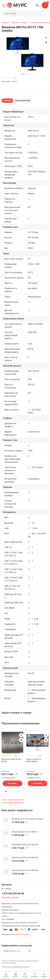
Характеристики (22, 100)
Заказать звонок (10, 897)
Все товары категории (13, 800)
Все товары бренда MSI (13, 803)
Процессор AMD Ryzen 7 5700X (11, 760)
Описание (7, 100)
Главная (5, 22)
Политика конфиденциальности (16, 967)
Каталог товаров (19, 22)
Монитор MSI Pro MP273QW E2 (33, 760)
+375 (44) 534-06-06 (37, 5)
